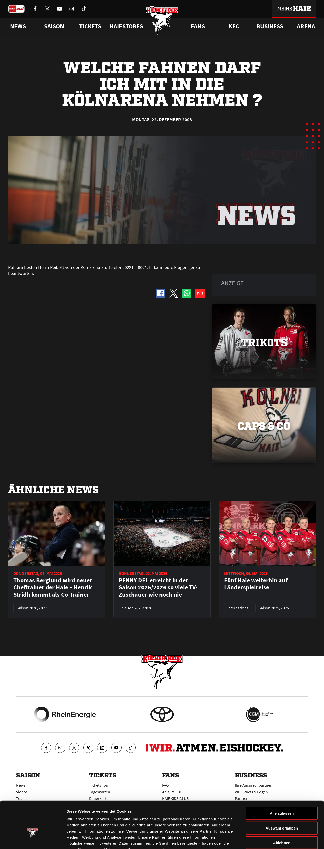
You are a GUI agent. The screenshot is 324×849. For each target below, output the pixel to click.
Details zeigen (269, 839)
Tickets (90, 26)
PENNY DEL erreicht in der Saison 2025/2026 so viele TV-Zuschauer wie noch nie (158, 587)
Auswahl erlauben (282, 797)
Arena (306, 26)
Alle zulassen (282, 782)
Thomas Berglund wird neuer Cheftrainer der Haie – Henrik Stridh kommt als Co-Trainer (52, 587)
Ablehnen (281, 812)
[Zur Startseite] (162, 21)
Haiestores (126, 26)
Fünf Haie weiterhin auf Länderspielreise (256, 584)
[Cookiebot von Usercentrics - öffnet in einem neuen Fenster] (33, 839)
